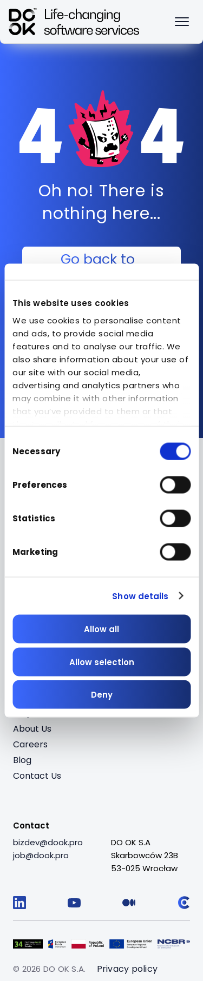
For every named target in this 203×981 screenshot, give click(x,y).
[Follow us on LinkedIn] (19, 902)
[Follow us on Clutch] (183, 902)
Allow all (101, 629)
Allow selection (101, 661)
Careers (30, 744)
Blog (22, 760)
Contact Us (37, 776)
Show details (140, 595)
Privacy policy (127, 969)
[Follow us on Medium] (128, 902)
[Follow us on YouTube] (74, 902)
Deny (102, 694)
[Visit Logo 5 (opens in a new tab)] (174, 943)
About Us (32, 729)
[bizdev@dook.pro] (48, 842)
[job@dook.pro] (41, 855)
